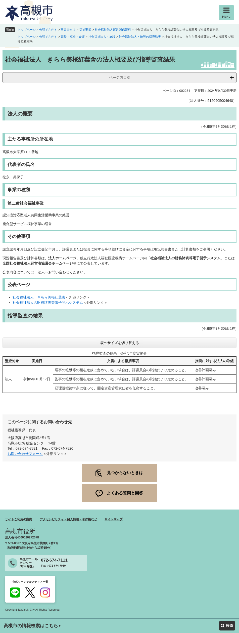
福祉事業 (85, 29)
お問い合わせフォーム (25, 454)
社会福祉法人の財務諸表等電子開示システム (48, 303)
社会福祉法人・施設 (101, 36)
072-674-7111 (54, 560)
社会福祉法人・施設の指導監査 (140, 36)
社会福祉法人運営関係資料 (113, 29)
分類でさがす (48, 29)
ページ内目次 (119, 77)
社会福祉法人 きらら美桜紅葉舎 (39, 297)
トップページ (27, 29)
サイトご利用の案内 (18, 519)
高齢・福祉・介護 (73, 36)
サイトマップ (114, 519)
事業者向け (68, 29)
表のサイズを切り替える (119, 343)
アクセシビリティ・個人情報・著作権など (68, 519)
